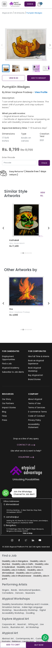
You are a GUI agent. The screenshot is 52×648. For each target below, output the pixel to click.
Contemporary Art (25, 638)
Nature (39, 641)
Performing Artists (14, 584)
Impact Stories (9, 407)
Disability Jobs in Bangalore (15, 561)
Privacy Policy (34, 420)
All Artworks (19, 13)
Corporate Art (9, 624)
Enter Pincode (8, 157)
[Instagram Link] (12, 540)
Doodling (30, 613)
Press (4, 420)
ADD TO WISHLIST (38, 78)
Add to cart (13, 644)
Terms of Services (36, 407)
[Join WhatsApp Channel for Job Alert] (5, 492)
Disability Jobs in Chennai (29, 567)
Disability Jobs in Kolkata (14, 570)
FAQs (4, 416)
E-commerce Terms (37, 411)
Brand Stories (34, 379)
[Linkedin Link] (33, 540)
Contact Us (26, 444)
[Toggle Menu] (4, 4)
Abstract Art (8, 638)
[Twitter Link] (26, 540)
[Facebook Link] (19, 540)
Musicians (30, 593)
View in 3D (13, 78)
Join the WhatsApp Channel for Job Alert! (23, 493)
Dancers (19, 593)
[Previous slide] (3, 228)
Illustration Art (17, 627)
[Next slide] (48, 228)
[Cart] (39, 4)
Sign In (30, 4)
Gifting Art (33, 624)
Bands (14, 590)
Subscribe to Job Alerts (13, 372)
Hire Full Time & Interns (38, 356)
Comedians (8, 593)
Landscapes (29, 641)
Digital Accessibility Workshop (24, 611)
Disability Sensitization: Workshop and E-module (25, 604)
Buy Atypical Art (35, 375)
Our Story (6, 399)
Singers (6, 590)
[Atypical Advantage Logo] (26, 469)
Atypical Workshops (16, 599)
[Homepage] (14, 4)
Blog (4, 411)
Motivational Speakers (30, 590)
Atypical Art (7, 13)
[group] (26, 39)
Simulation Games (11, 607)
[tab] (21, 253)
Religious (16, 641)
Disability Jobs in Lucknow (28, 572)
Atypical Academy (10, 368)
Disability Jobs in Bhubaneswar (17, 575)
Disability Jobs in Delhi (23, 564)
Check (44, 163)
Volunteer (26, 456)
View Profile (41, 92)
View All (42, 194)
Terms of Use (34, 403)
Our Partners (8, 403)
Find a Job (7, 363)
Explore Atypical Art (15, 619)
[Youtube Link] (40, 540)
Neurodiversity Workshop (26, 610)
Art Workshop (32, 627)
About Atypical (35, 399)
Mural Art (22, 624)
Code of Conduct (36, 416)
